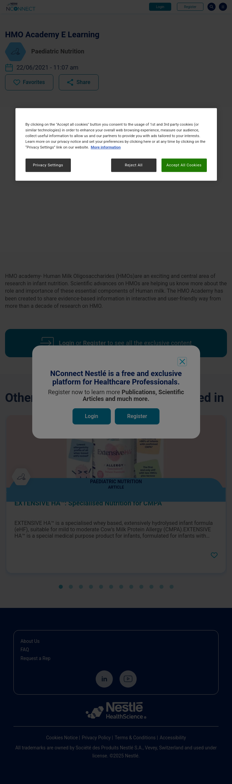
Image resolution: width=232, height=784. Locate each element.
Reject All (134, 165)
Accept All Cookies (183, 165)
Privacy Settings (48, 165)
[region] (116, 144)
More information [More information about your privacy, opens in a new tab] (106, 147)
